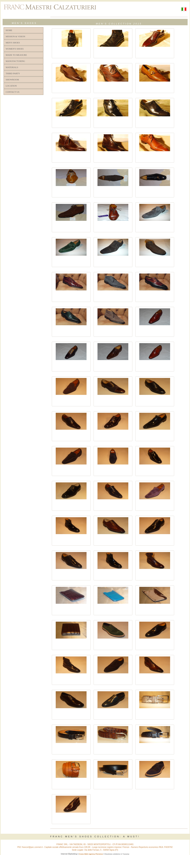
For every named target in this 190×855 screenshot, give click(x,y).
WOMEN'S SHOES (15, 49)
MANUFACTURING (15, 61)
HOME (9, 30)
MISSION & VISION (15, 36)
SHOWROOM (12, 79)
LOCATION (11, 86)
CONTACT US (12, 92)
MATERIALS (12, 67)
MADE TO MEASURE (16, 55)
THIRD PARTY (13, 73)
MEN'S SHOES (13, 42)
